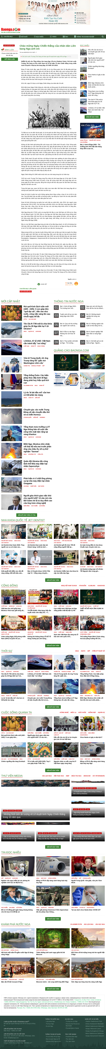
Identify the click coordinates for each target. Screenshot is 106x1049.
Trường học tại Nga (71, 1021)
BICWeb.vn (27, 1043)
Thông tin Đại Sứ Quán (53, 1034)
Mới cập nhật (10, 301)
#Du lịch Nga (47, 776)
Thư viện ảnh (70, 1039)
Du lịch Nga (49, 1026)
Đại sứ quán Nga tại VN (53, 1039)
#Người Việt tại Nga (95, 140)
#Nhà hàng (31, 606)
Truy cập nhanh (70, 1034)
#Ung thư (71, 759)
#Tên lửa (40, 454)
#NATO (83, 651)
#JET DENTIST (5, 542)
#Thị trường (84, 142)
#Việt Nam (26, 346)
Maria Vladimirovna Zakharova (95, 1033)
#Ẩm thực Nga (59, 776)
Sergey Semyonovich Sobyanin (95, 1036)
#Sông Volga (14, 950)
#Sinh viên (69, 632)
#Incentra (31, 632)
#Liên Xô (56, 735)
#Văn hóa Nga (13, 979)
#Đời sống (27, 505)
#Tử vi (25, 319)
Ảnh (65, 36)
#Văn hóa (19, 606)
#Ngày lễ (30, 634)
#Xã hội (76, 809)
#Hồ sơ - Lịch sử (58, 733)
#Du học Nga (100, 924)
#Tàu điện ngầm (50, 979)
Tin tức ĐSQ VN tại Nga (53, 1036)
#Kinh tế (33, 346)
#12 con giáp (32, 319)
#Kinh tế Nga (84, 140)
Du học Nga (69, 1019)
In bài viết (44, 284)
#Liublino (91, 585)
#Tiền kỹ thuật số (98, 651)
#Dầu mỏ (37, 397)
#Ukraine (38, 331)
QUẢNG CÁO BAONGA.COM (71, 350)
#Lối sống (42, 505)
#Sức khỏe (83, 540)
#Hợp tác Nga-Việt (85, 833)
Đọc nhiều (38, 36)
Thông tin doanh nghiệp (84, 36)
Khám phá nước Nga (15, 924)
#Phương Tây (32, 454)
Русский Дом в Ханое (72, 1028)
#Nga (25, 331)
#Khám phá (18, 810)
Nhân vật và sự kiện (91, 1019)
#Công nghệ (64, 712)
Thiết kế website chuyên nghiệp (15, 1041)
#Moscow (86, 776)
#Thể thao (4, 606)
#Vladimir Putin (28, 385)
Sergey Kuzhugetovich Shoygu (95, 1031)
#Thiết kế (95, 606)
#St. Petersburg (13, 759)
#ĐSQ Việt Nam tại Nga (69, 585)
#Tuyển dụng (31, 608)
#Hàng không (96, 759)
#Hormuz (42, 417)
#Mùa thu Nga (76, 776)
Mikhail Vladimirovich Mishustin (95, 1026)
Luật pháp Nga (50, 1021)
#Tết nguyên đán (67, 540)
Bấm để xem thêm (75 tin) (27, 515)
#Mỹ (43, 365)
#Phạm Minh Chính (85, 634)
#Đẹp (67, 776)
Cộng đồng (9, 585)
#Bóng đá (12, 606)
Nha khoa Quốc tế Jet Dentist (23, 520)
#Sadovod (101, 585)
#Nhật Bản (33, 486)
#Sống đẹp (92, 712)
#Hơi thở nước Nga (9, 45)
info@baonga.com (13, 1037)
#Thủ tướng (83, 632)
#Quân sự (31, 331)
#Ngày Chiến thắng (91, 788)
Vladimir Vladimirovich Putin (94, 1021)
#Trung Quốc (28, 417)
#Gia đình (12, 907)
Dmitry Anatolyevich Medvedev (95, 1024)
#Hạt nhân (41, 486)
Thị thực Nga (50, 1024)
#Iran (25, 397)
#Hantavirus (84, 735)
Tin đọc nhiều (11, 852)
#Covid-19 (82, 907)
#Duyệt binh (11, 810)
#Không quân (53, 833)
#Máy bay (87, 759)
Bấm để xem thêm (92, 117)
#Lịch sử (21, 979)
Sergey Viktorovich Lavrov (93, 1028)
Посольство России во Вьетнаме (73, 1024)
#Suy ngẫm (34, 505)
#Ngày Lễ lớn (5, 634)
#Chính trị (27, 365)
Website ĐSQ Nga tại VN (53, 1041)
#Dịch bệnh (91, 733)
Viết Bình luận (9, 59)
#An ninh (26, 486)
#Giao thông (41, 346)
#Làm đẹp (82, 566)
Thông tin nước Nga (69, 301)
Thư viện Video (70, 1041)
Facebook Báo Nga (71, 1036)
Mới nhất (23, 36)
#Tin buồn (82, 585)
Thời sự (6, 650)
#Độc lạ (73, 712)
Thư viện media (12, 775)
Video (53, 37)
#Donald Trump (36, 365)
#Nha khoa (17, 540)
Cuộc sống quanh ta (16, 712)
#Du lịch (3, 759)
